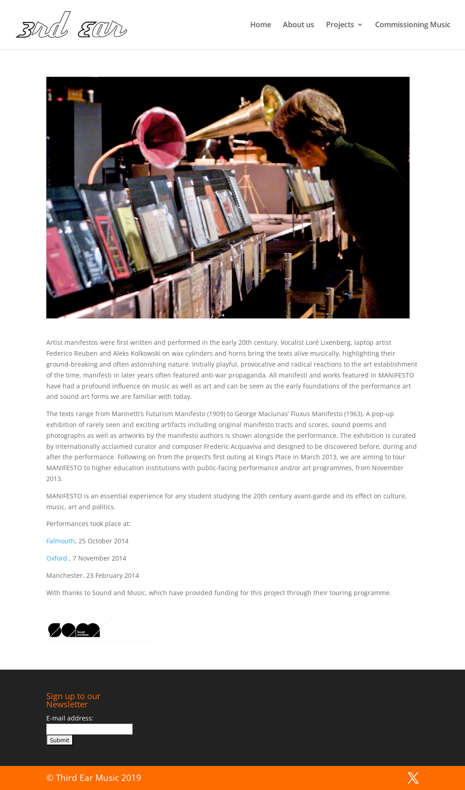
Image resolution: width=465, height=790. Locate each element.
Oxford (57, 558)
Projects (340, 25)
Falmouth (60, 541)
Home (260, 25)
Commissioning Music (412, 25)
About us (298, 25)
